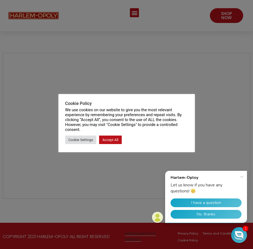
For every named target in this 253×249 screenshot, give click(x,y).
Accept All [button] (110, 140)
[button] (239, 235)
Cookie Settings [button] (81, 140)
